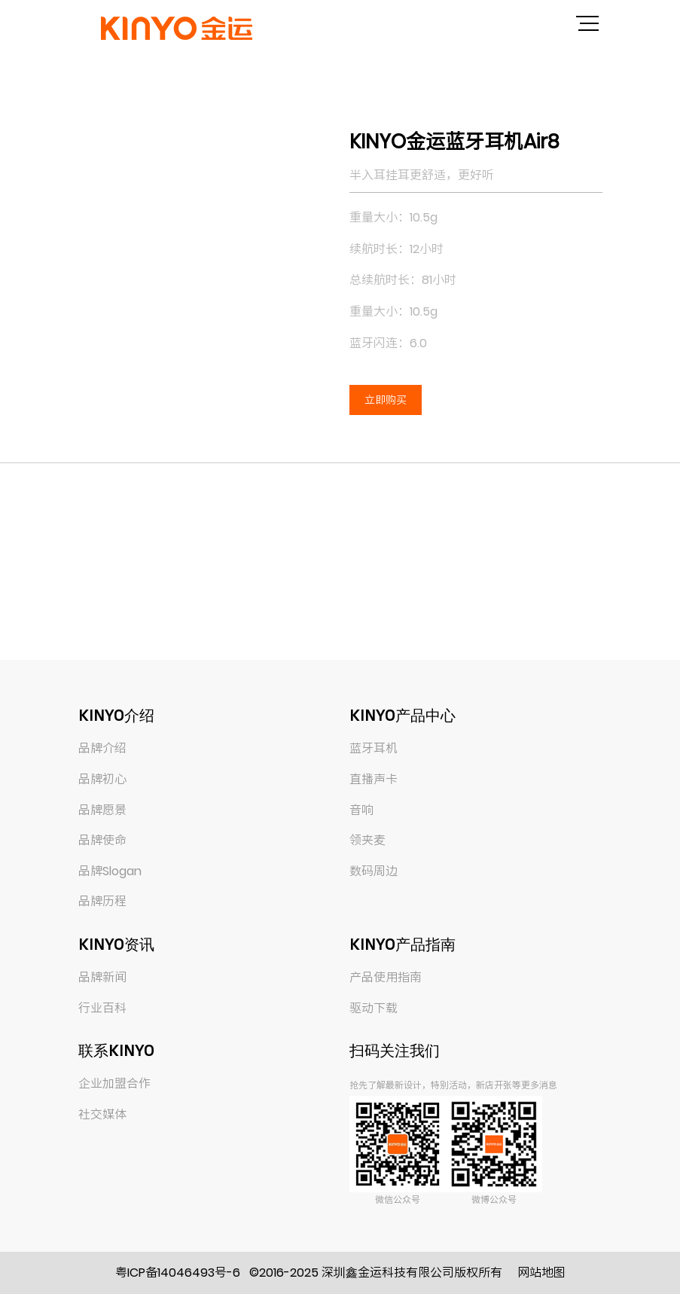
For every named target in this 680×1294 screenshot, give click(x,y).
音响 (361, 810)
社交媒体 (102, 1114)
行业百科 (102, 1008)
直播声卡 (373, 779)
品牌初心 (102, 779)
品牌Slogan (110, 871)
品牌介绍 (102, 748)
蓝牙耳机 (373, 748)
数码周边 (373, 871)
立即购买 (385, 399)
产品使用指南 (385, 977)
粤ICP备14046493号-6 (177, 1272)
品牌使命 (102, 840)
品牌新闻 (102, 977)
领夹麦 (367, 840)
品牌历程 (102, 901)
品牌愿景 (102, 810)
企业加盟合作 (114, 1083)
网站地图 (541, 1272)
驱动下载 (373, 1008)
